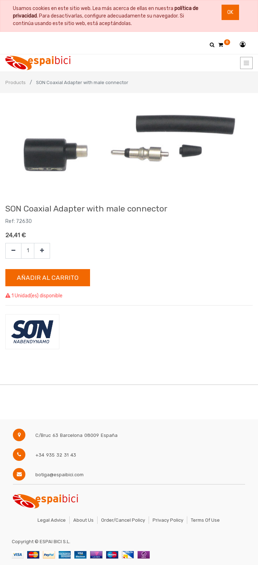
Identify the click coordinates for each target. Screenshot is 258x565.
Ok (230, 12)
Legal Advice (52, 520)
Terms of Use (205, 520)
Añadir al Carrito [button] (48, 277)
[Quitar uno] (13, 251)
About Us (83, 520)
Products (15, 82)
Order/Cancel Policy (123, 520)
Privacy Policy (168, 520)
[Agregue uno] (42, 251)
